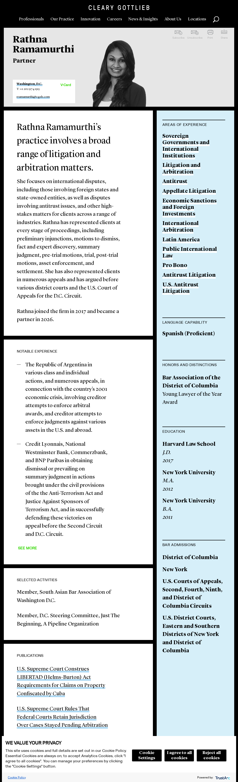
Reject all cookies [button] (211, 755)
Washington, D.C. (29, 84)
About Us (173, 19)
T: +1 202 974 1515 (28, 89)
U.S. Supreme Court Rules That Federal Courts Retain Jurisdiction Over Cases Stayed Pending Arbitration (62, 717)
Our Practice (62, 19)
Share (224, 37)
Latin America (181, 240)
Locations (197, 19)
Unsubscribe (194, 37)
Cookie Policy (17, 777)
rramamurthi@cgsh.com (33, 96)
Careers (114, 19)
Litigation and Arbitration (181, 169)
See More (27, 548)
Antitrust (175, 181)
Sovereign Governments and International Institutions (186, 146)
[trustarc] (222, 777)
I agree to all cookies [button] (179, 755)
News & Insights (143, 19)
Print (210, 37)
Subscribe (178, 37)
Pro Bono (174, 265)
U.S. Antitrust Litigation (180, 288)
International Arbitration (180, 227)
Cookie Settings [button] (146, 755)
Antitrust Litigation (189, 275)
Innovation (90, 19)
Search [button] (216, 19)
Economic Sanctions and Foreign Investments (189, 207)
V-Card (65, 85)
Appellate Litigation (189, 191)
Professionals (31, 19)
